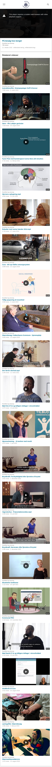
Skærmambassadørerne (11, 759)
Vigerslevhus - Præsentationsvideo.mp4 (17, 512)
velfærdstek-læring (18, 47)
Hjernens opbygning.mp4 (11, 194)
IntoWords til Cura (9, 688)
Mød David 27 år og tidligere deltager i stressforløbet (21, 653)
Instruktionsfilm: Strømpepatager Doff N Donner (20, 88)
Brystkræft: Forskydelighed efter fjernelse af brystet (21, 476)
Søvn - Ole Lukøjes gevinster (12, 123)
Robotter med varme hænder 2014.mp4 (16, 229)
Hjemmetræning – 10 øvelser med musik (17, 441)
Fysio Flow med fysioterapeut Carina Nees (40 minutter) (22, 159)
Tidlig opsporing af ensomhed (13, 300)
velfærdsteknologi (30, 47)
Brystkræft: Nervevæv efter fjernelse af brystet (19, 547)
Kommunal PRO (8, 618)
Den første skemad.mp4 (11, 370)
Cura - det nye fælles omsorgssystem (16, 264)
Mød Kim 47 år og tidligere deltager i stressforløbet (21, 406)
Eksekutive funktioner (10, 582)
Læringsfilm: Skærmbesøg (12, 724)
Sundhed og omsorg (8, 43)
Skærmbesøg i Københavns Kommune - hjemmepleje (21, 335)
